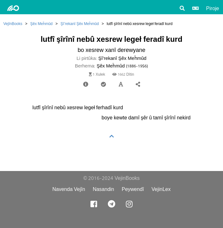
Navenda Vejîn (68, 189)
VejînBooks (12, 24)
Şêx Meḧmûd (41, 24)
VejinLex (161, 189)
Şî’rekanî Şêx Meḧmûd (79, 24)
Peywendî (133, 189)
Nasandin (103, 189)
